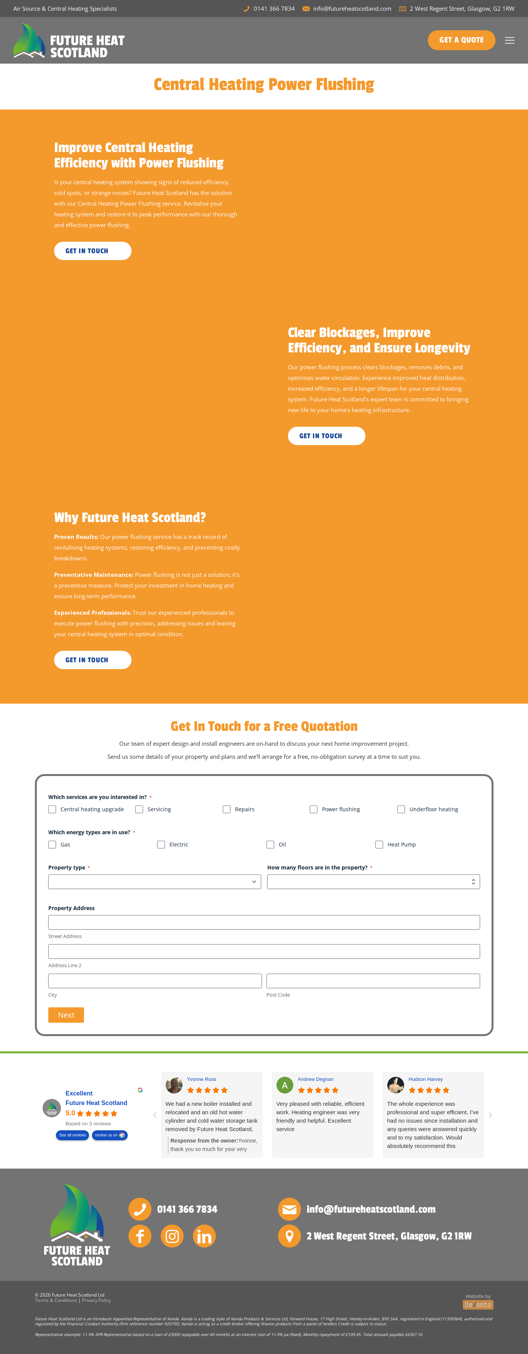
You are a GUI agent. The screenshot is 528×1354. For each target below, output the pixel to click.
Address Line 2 (64, 965)
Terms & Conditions (56, 1300)
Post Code (278, 994)
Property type (69, 867)
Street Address (65, 936)
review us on (106, 1135)
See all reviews (72, 1135)
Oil (282, 844)
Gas (65, 844)
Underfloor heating (434, 809)
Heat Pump (402, 844)
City (52, 994)
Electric (178, 844)
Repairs (245, 809)
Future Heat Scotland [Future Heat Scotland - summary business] (96, 1103)
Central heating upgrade (92, 809)
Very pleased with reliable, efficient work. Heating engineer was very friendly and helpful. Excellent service (320, 1116)
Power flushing (341, 809)
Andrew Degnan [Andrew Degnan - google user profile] (316, 1079)
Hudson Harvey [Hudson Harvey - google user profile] (426, 1079)
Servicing (159, 809)
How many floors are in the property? (320, 867)
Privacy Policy (96, 1300)
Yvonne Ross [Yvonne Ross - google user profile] (202, 1079)
